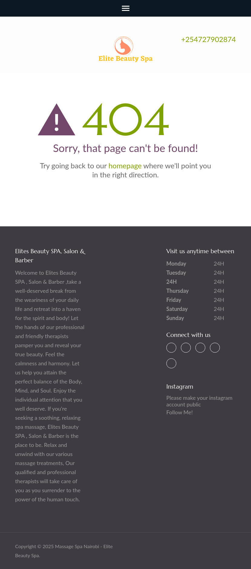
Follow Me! (179, 412)
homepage (125, 165)
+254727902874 (208, 39)
